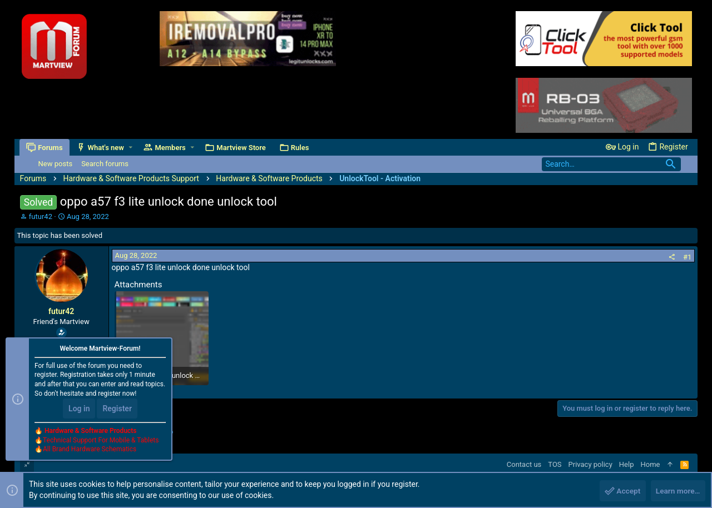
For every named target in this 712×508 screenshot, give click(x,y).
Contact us (524, 464)
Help (626, 464)
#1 (687, 257)
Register (117, 409)
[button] (131, 147)
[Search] (611, 164)
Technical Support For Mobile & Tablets (101, 441)
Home (650, 464)
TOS (554, 464)
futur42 (40, 216)
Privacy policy (590, 464)
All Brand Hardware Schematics (89, 450)
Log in (79, 409)
